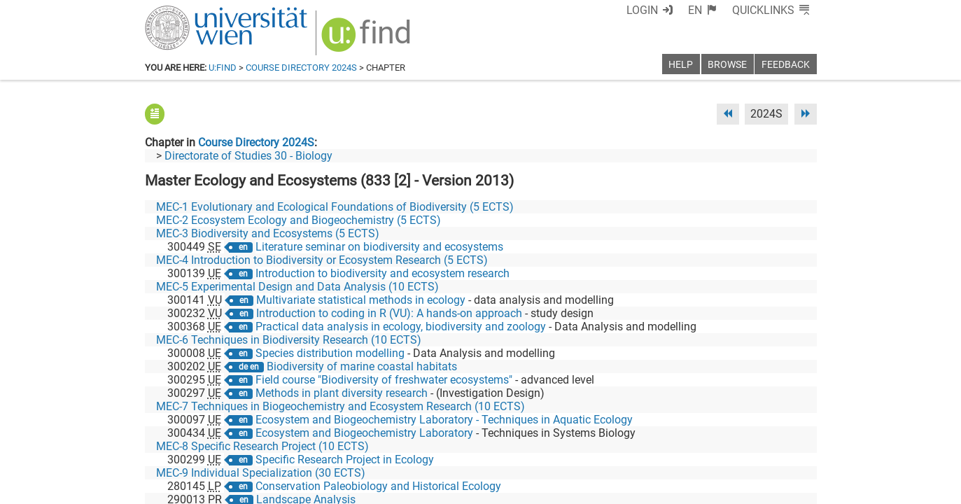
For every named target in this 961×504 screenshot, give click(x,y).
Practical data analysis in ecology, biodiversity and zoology (400, 326)
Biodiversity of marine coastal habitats (362, 366)
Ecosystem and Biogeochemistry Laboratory (364, 433)
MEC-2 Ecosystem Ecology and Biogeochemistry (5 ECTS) (298, 220)
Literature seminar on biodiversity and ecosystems (379, 246)
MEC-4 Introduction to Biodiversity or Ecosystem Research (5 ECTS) (322, 260)
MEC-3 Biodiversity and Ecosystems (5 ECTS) (267, 233)
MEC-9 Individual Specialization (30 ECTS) (260, 472)
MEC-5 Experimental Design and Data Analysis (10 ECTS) (297, 286)
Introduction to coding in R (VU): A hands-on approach (389, 313)
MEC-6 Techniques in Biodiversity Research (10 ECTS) (288, 339)
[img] (368, 39)
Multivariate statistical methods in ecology (360, 300)
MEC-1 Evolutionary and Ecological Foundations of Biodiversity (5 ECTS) (335, 207)
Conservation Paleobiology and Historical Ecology (378, 486)
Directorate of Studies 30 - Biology (248, 155)
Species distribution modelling (330, 353)
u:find (223, 67)
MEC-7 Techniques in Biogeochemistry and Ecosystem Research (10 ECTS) (340, 406)
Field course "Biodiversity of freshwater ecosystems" (383, 379)
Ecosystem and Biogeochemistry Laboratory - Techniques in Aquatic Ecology (444, 419)
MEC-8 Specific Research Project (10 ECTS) (262, 446)
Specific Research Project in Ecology (344, 459)
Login (642, 10)
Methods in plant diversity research (341, 393)
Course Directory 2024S (301, 67)
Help (680, 65)
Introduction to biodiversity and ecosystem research (382, 273)
